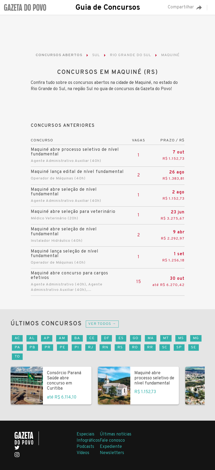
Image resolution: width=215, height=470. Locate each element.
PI (76, 347)
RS (120, 347)
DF (106, 338)
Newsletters (112, 453)
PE (62, 347)
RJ (90, 347)
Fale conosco (112, 440)
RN (105, 347)
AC (17, 338)
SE (193, 347)
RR (150, 347)
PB (32, 347)
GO (135, 338)
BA (77, 338)
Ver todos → (102, 324)
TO (17, 356)
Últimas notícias (115, 434)
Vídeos (83, 453)
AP (47, 338)
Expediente (111, 446)
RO (135, 347)
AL (32, 338)
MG (196, 338)
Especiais (85, 434)
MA (151, 338)
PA (17, 347)
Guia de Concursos (107, 8)
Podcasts (85, 446)
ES (121, 338)
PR (47, 347)
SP (179, 347)
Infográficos (88, 440)
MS (181, 338)
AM (62, 338)
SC (164, 347)
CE (92, 338)
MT (166, 338)
